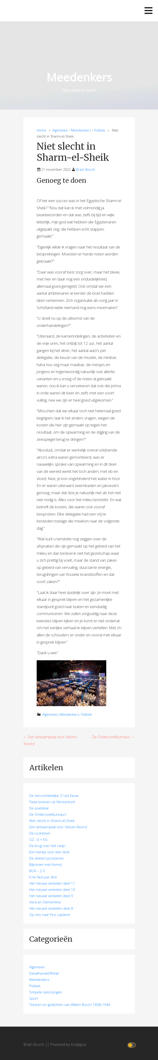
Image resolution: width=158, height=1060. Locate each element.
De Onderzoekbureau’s (47, 814)
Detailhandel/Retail (44, 973)
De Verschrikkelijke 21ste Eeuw (54, 795)
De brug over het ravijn (47, 845)
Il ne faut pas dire (43, 877)
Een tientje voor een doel (49, 852)
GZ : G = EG (38, 839)
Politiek (99, 130)
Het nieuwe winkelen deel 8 (51, 908)
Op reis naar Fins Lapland (49, 914)
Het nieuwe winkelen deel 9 (51, 895)
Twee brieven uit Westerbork (52, 801)
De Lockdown (39, 833)
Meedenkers (79, 77)
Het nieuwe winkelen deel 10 (52, 889)
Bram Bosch (85, 169)
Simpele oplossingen (45, 992)
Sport (33, 998)
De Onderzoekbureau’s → (113, 736)
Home (41, 130)
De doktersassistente (46, 858)
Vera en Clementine (45, 902)
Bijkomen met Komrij (45, 864)
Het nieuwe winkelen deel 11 (52, 883)
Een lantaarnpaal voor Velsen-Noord (58, 827)
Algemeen (60, 130)
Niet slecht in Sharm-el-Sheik (52, 820)
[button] (148, 11)
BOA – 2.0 (37, 870)
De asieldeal (38, 808)
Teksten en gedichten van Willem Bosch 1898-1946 (69, 1004)
